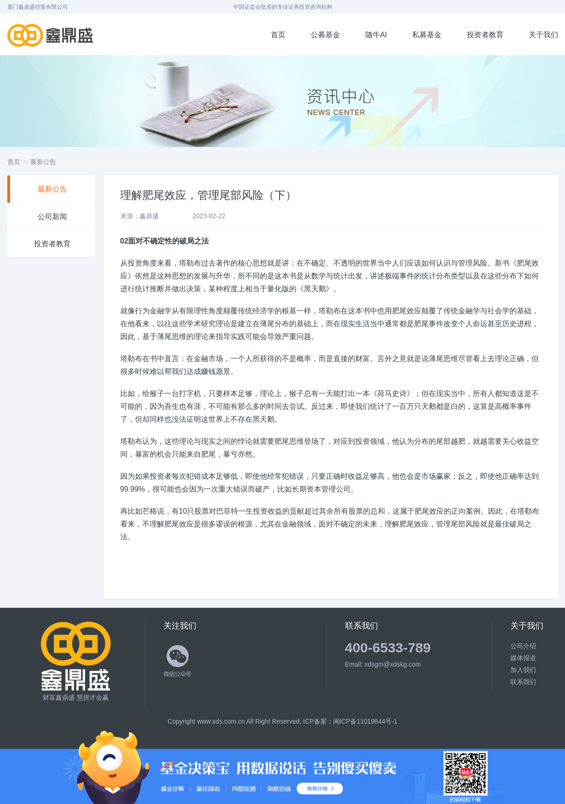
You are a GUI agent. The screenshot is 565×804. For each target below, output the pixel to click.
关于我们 (543, 35)
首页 (278, 35)
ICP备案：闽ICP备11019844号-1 (350, 721)
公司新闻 (52, 217)
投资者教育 (485, 35)
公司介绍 (523, 646)
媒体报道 (523, 658)
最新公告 (43, 161)
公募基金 (325, 35)
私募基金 (427, 35)
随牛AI (376, 35)
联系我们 (523, 681)
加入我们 (523, 670)
